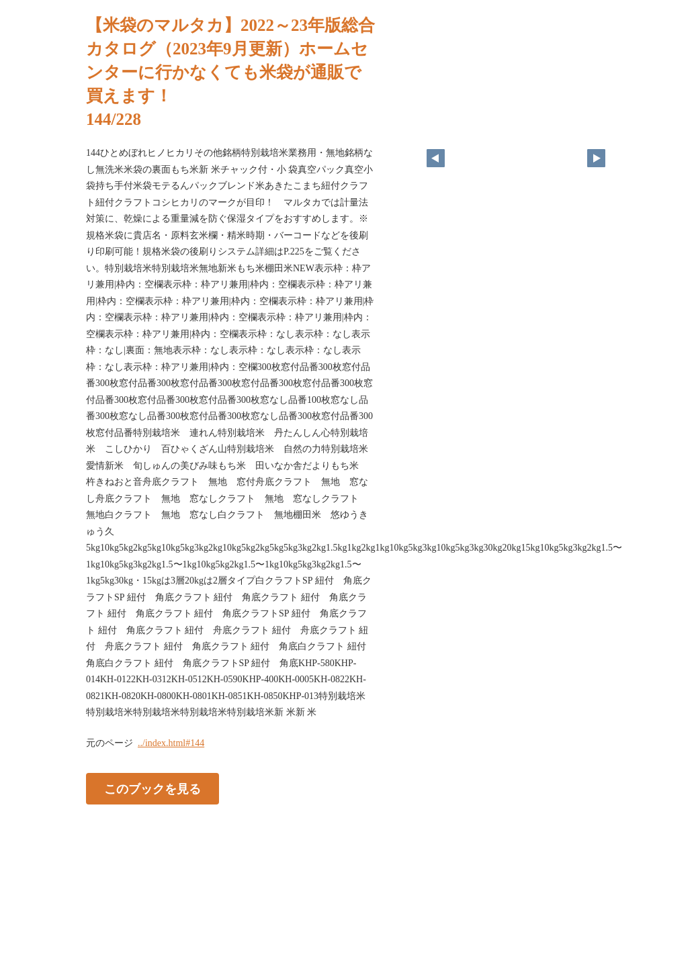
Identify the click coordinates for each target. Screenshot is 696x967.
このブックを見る (152, 788)
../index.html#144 (171, 743)
